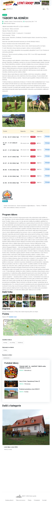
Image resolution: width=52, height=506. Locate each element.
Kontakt (44, 500)
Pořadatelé (37, 500)
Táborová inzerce (20, 500)
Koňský (5, 342)
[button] (47, 9)
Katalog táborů (9, 500)
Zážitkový (20, 342)
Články (29, 500)
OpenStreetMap (42, 334)
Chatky (5, 350)
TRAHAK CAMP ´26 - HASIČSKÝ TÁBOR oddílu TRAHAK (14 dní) (32, 367)
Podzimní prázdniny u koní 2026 (28, 389)
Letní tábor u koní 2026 (11, 447)
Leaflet (35, 334)
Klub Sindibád (7, 199)
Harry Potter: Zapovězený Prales (28, 381)
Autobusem (6, 358)
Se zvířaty (12, 342)
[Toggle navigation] (43, 9)
